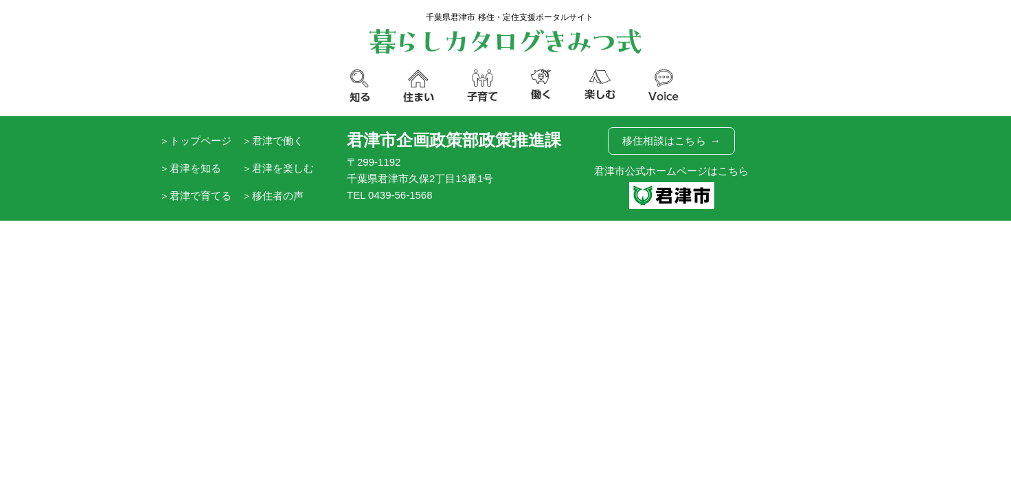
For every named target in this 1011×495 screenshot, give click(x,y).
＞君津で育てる (195, 195)
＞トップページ (195, 140)
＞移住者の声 (273, 195)
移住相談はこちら (671, 141)
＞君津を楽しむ (278, 168)
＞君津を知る (190, 168)
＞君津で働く (273, 140)
